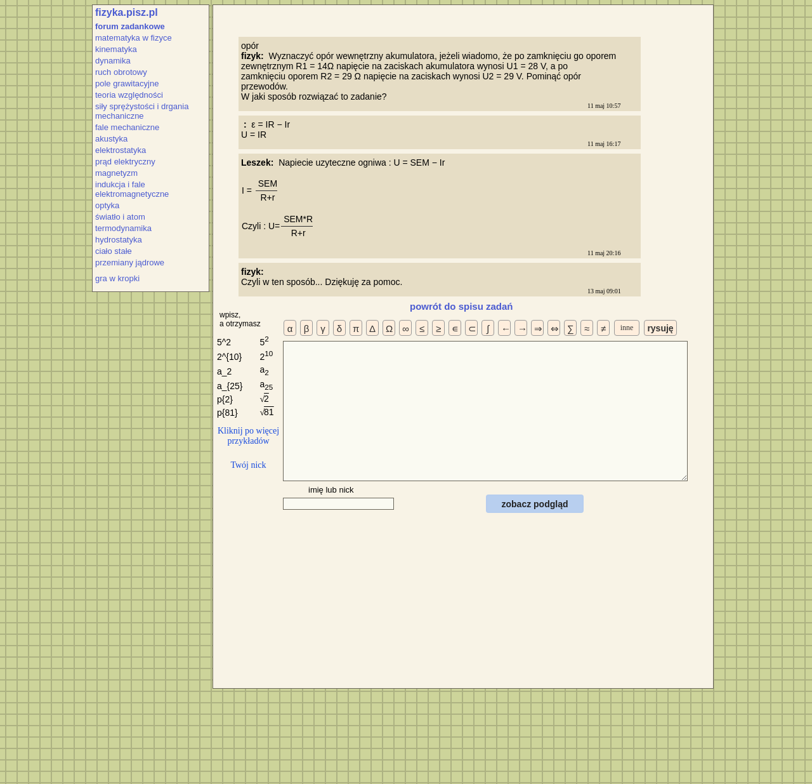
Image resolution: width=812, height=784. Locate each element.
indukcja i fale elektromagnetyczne (132, 189)
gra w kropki (117, 278)
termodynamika (123, 228)
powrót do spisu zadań (461, 306)
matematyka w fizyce (133, 38)
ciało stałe (113, 251)
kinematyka (116, 49)
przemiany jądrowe (129, 262)
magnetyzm (116, 173)
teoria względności (129, 95)
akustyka (111, 138)
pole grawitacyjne (127, 83)
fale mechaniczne (127, 127)
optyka (107, 205)
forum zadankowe (130, 26)
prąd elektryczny (125, 161)
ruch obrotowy (121, 72)
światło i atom (120, 217)
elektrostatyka (120, 150)
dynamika (113, 60)
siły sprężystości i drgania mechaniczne (141, 111)
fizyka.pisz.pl (126, 12)
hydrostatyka (118, 239)
